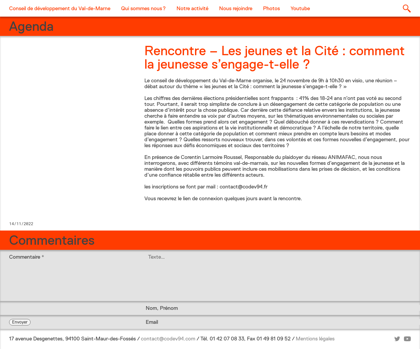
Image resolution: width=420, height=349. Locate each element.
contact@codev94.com (168, 338)
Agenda (31, 26)
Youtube (300, 8)
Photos (271, 8)
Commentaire (26, 257)
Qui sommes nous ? (143, 8)
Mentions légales (315, 338)
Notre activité (192, 8)
